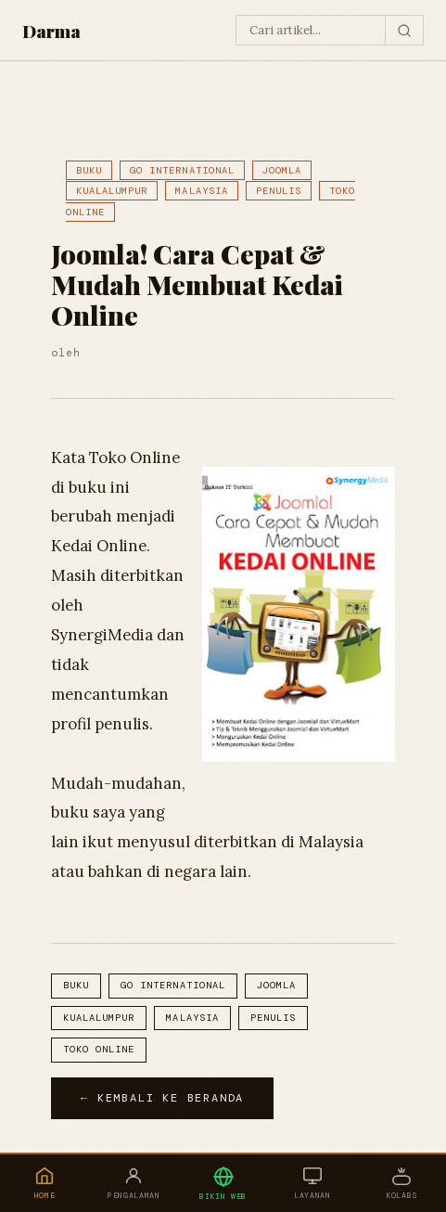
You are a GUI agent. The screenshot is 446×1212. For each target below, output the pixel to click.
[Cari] (404, 30)
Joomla (281, 170)
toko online (98, 1049)
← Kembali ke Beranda (162, 1097)
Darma (51, 31)
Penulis (278, 191)
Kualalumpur (111, 191)
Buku (89, 170)
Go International (182, 170)
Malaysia (201, 191)
